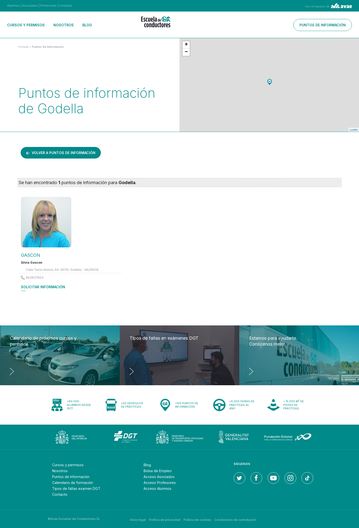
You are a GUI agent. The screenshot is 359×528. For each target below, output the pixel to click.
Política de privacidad (164, 519)
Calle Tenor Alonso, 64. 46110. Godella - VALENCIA (62, 270)
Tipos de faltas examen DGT (78, 488)
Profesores (48, 5)
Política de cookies (197, 519)
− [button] (186, 52)
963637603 (35, 277)
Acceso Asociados (161, 476)
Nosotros (63, 25)
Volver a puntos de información (60, 153)
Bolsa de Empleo (159, 470)
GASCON (30, 255)
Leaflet (354, 129)
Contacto (65, 5)
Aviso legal (138, 519)
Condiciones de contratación (235, 519)
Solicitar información (43, 287)
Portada (23, 46)
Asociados (30, 5)
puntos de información (48, 46)
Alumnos (13, 5)
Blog (87, 25)
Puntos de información (322, 25)
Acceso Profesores (162, 482)
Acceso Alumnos (160, 488)
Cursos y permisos (26, 25)
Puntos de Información (73, 476)
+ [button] (186, 44)
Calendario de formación (75, 482)
